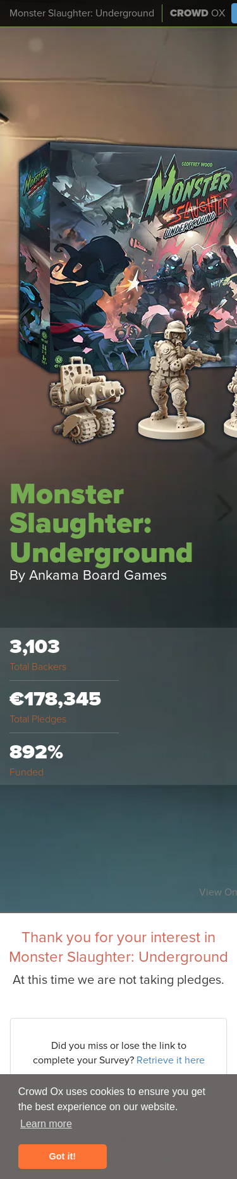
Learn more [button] (46, 1123)
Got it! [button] (62, 1156)
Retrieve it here (171, 1060)
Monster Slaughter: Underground (81, 13)
